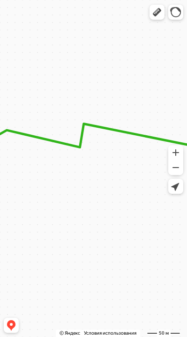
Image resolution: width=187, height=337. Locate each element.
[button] (157, 12)
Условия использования (110, 333)
